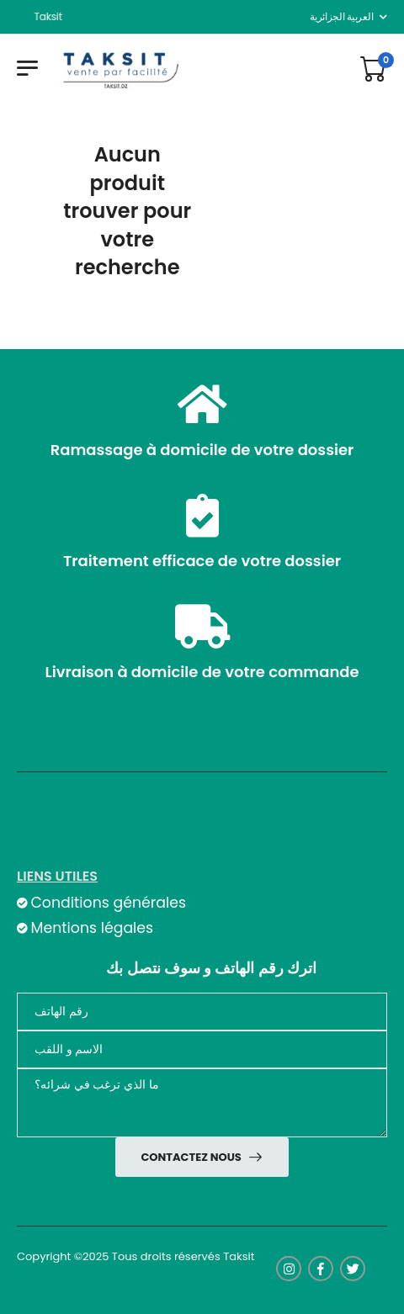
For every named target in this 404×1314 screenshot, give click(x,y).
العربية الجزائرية (341, 16)
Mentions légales (91, 928)
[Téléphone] (202, 1012)
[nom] (202, 1049)
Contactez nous (192, 1157)
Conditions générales (107, 903)
